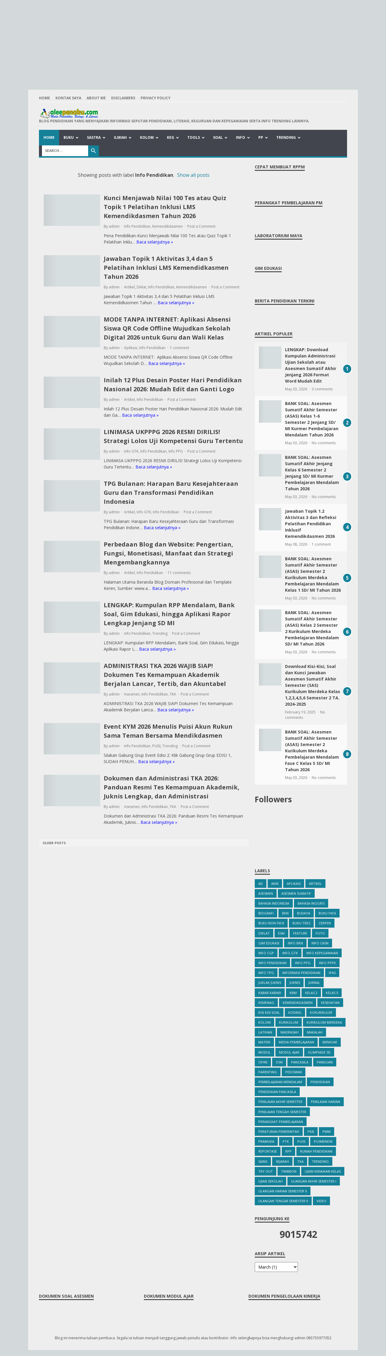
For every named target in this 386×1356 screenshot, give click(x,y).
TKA (173, 694)
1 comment (179, 347)
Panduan (325, 1062)
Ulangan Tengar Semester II (283, 1201)
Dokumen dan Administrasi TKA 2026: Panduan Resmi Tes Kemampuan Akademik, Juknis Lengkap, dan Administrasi (171, 787)
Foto (320, 933)
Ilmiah (120, 137)
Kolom (147, 137)
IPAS (332, 972)
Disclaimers (123, 98)
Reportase (267, 1151)
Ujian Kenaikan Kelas (323, 1171)
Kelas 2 (311, 992)
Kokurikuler (321, 1012)
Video (321, 1201)
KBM (293, 992)
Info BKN (295, 943)
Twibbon (288, 1171)
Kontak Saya (68, 98)
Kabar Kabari (269, 992)
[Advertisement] (193, 42)
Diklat (141, 287)
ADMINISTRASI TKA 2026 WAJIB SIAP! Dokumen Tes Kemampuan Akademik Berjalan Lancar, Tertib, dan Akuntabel (165, 675)
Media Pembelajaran (296, 1042)
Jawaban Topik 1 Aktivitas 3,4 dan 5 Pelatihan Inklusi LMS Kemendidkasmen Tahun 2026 (166, 268)
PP (260, 137)
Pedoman (293, 1072)
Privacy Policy (156, 98)
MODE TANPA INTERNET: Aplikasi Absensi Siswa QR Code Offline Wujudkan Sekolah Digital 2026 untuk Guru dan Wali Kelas (167, 328)
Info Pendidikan (137, 226)
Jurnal (314, 982)
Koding (294, 1012)
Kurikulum (288, 1022)
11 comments (179, 572)
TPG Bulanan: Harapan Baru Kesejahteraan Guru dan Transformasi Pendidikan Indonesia (171, 493)
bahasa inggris (311, 903)
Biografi (266, 913)
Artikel (129, 287)
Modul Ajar (289, 1052)
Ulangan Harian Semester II (282, 1191)
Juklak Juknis (269, 982)
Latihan (265, 1032)
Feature (300, 933)
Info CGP (266, 953)
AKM (274, 883)
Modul (264, 1052)
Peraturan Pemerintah (278, 1131)
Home (44, 98)
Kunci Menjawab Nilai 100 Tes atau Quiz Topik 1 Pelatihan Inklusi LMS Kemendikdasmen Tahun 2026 (165, 207)
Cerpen (325, 923)
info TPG (266, 972)
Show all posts (193, 175)
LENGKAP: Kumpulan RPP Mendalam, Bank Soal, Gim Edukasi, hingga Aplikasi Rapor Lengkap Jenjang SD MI (169, 614)
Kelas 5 (332, 992)
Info (240, 137)
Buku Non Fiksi (271, 923)
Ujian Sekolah (270, 1181)
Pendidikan (320, 1082)
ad (260, 883)
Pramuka (266, 1141)
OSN (279, 1062)
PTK (286, 1141)
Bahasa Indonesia (273, 903)
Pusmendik (323, 1141)
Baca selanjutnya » (154, 242)
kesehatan (330, 1002)
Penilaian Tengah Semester (282, 1112)
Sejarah (282, 1161)
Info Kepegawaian (322, 953)
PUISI (156, 745)
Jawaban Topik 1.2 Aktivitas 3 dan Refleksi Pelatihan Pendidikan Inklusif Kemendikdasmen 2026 (310, 523)
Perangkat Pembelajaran (280, 1121)
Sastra (94, 137)
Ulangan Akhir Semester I (313, 1181)
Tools (193, 137)
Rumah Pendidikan (316, 1151)
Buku (69, 137)
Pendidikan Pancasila (277, 1091)
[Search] (65, 150)
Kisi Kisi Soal (269, 1012)
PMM (326, 1131)
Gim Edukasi (268, 943)
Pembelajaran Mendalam (280, 1082)
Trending (286, 137)
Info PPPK (327, 963)
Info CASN (319, 943)
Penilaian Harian (325, 1101)
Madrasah (289, 1032)
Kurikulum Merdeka (324, 1022)
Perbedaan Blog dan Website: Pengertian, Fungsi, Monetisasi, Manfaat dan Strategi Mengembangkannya (168, 553)
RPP (288, 1151)
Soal (218, 137)
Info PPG (175, 451)
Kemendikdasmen (167, 226)
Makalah (314, 1032)
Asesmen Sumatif (296, 893)
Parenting (267, 1072)
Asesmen (132, 694)
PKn (310, 1131)
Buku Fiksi (327, 913)
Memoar (329, 1042)
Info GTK (131, 451)
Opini (262, 1062)
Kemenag (266, 1002)
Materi (264, 1042)
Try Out (265, 1171)
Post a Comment (201, 226)
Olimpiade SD (319, 1052)
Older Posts (54, 843)
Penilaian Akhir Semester (280, 1101)
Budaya (303, 913)
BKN (285, 913)
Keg (170, 137)
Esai (281, 933)
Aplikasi (130, 347)
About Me (96, 98)
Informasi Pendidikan (301, 972)
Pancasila (299, 1062)
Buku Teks (301, 923)
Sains (262, 1161)
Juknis (295, 982)
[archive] (276, 1267)
